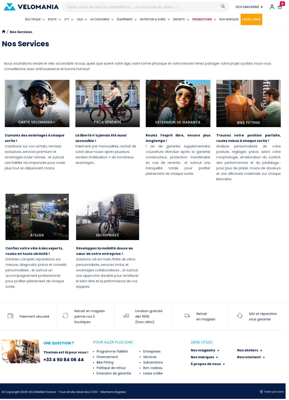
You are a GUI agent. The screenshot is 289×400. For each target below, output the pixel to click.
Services (149, 357)
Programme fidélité (112, 351)
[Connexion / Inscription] (272, 7)
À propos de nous (206, 364)
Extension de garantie (113, 373)
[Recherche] (145, 7)
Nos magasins (203, 350)
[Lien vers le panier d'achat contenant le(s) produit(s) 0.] (280, 7)
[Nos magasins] (249, 7)
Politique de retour (111, 368)
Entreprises (151, 351)
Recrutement (249, 357)
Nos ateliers (248, 350)
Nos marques (203, 357)
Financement (107, 357)
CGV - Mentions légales (108, 392)
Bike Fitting (105, 362)
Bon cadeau (152, 368)
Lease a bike (152, 373)
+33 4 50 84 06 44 (63, 359)
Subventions (152, 362)
